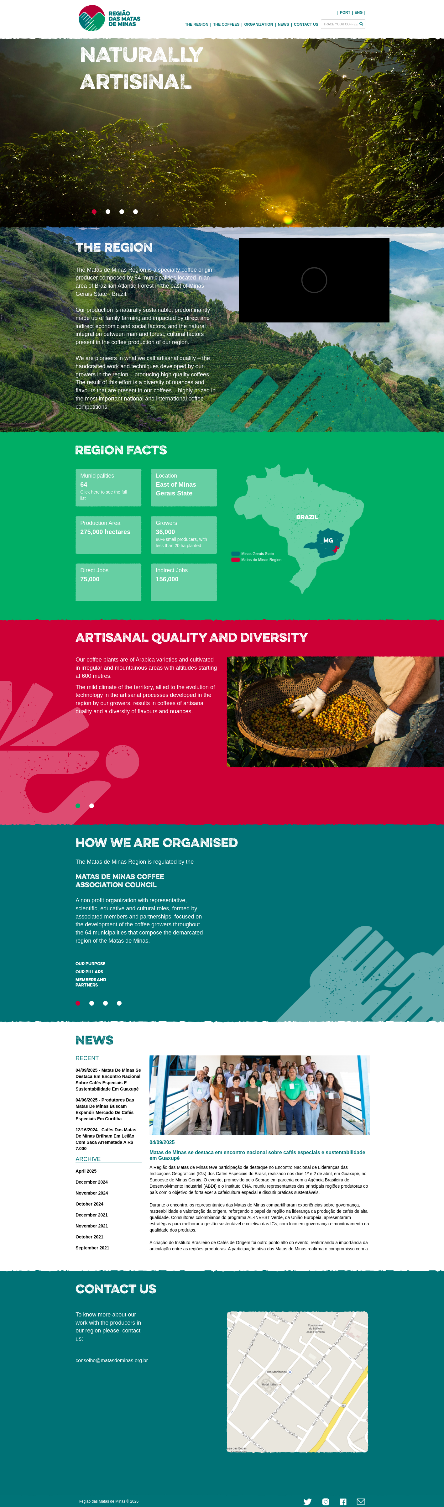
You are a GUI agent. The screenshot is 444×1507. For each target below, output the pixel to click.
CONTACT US (306, 24)
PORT (345, 12)
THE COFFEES (226, 24)
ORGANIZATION (258, 24)
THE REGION (196, 24)
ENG (358, 12)
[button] (111, 129)
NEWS (283, 24)
